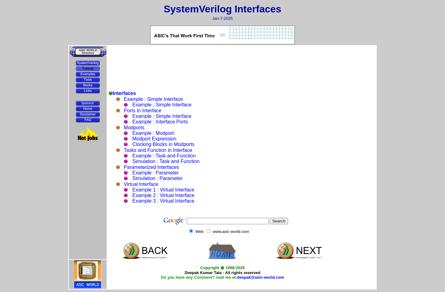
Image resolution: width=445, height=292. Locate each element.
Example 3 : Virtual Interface (163, 201)
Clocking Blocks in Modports (163, 144)
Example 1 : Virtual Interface (163, 189)
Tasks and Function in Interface (158, 150)
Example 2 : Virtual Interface (163, 195)
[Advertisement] (87, 158)
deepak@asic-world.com (260, 277)
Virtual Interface (141, 184)
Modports (134, 127)
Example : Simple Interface (153, 99)
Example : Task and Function (164, 155)
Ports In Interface (143, 110)
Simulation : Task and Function (166, 161)
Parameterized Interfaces (151, 167)
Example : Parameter (155, 172)
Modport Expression (154, 138)
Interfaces (124, 93)
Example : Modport (153, 133)
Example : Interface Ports (160, 121)
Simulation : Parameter (157, 178)
